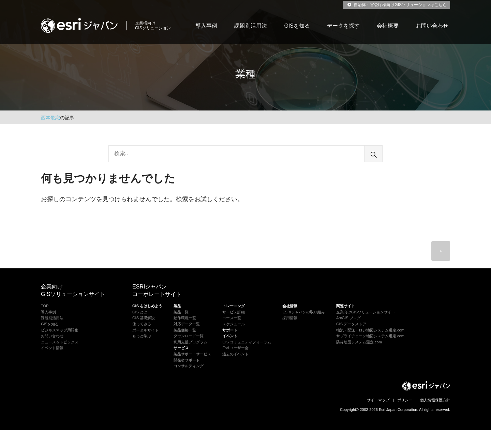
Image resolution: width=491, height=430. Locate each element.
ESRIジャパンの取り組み (303, 312)
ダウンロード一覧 (189, 336)
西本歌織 (50, 117)
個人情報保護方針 (435, 400)
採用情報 (289, 318)
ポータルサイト (145, 330)
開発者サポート (187, 360)
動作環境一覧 (185, 318)
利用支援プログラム (190, 342)
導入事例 (206, 26)
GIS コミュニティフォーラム (246, 342)
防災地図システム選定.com (359, 342)
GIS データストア (351, 324)
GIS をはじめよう (147, 306)
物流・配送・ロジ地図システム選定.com (370, 330)
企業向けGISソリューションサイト (365, 312)
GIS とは (139, 312)
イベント (229, 336)
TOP (44, 306)
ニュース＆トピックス (59, 342)
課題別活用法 (250, 26)
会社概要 (388, 26)
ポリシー (404, 400)
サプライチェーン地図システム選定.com (370, 336)
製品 (177, 306)
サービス (181, 348)
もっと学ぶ (141, 336)
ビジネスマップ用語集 (59, 330)
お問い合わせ (432, 26)
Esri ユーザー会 (235, 348)
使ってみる (141, 324)
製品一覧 (181, 312)
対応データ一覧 (187, 324)
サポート (229, 330)
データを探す (343, 26)
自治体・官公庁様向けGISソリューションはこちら (396, 4)
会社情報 (289, 306)
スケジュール (233, 324)
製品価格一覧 (185, 330)
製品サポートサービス (192, 354)
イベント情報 (52, 348)
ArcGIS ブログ (348, 318)
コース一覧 (231, 318)
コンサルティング (189, 366)
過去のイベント (235, 354)
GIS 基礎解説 (143, 318)
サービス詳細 (233, 312)
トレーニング (233, 306)
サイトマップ (378, 400)
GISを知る (297, 26)
